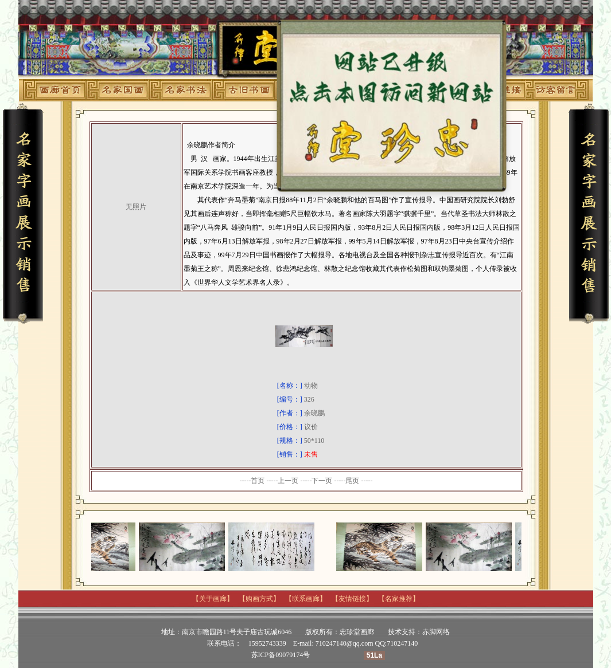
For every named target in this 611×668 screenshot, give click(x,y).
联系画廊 (306, 599)
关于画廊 (213, 599)
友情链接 (352, 599)
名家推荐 (398, 599)
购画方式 (259, 599)
